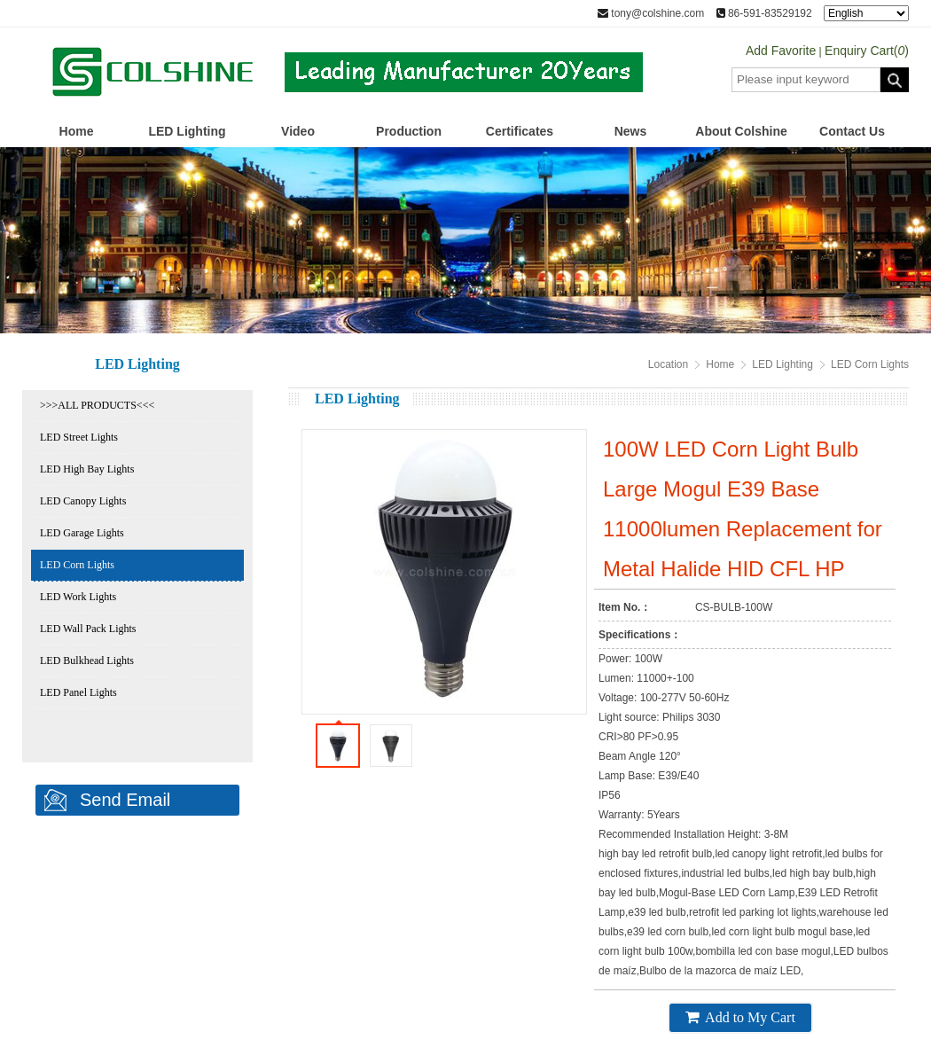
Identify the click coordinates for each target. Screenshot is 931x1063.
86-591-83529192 (764, 13)
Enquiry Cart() (867, 50)
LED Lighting (186, 131)
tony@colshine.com (651, 13)
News (630, 131)
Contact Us (852, 131)
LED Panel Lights (78, 692)
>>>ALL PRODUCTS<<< (97, 405)
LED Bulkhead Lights (87, 660)
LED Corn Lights (77, 565)
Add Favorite (781, 50)
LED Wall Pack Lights (88, 628)
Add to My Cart (740, 1017)
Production (409, 131)
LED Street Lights (79, 437)
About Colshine (740, 131)
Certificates (519, 131)
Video (298, 131)
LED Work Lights (78, 596)
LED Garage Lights (82, 533)
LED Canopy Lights (83, 501)
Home (76, 131)
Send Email (125, 799)
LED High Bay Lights (87, 469)
